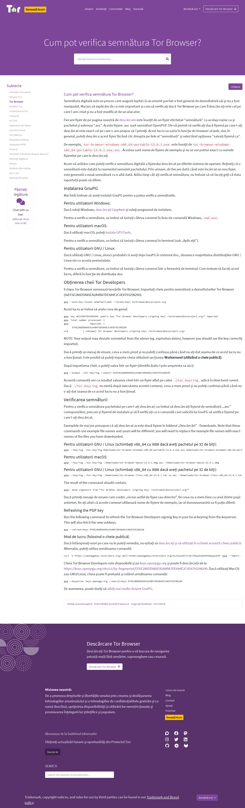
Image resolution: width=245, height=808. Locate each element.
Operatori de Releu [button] (20, 125)
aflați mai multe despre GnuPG (129, 588)
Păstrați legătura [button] (18, 158)
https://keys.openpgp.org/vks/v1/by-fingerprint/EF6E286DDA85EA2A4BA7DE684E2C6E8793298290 (135, 568)
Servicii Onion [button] (17, 130)
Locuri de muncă (175, 690)
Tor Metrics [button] (15, 135)
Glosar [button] (13, 163)
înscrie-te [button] (52, 752)
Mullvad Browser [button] (18, 177)
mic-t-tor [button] (14, 173)
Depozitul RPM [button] (17, 144)
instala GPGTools (118, 232)
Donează (138, 9)
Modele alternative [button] (20, 168)
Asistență (101, 9)
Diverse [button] (13, 149)
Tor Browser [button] (16, 101)
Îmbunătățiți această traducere (111, 603)
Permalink (159, 603)
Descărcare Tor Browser (221, 9)
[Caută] (119, 59)
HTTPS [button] (13, 120)
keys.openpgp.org (153, 563)
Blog (127, 9)
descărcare (127, 120)
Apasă (169, 705)
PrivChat (170, 710)
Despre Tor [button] (15, 97)
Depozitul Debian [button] (19, 139)
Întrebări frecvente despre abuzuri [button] (28, 154)
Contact (170, 700)
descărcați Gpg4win (110, 209)
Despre (89, 9)
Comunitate (116, 9)
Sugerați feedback (141, 603)
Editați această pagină (79, 603)
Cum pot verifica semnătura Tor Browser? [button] (99, 94)
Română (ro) (191, 9)
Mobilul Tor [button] (15, 106)
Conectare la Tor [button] (18, 111)
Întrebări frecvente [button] (20, 92)
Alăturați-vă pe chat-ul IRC (20, 221)
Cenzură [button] (14, 116)
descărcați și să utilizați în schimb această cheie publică (200, 543)
